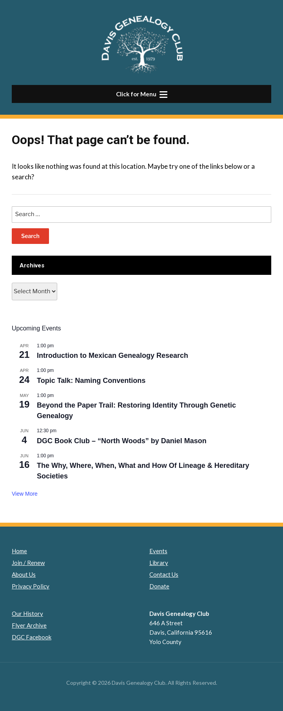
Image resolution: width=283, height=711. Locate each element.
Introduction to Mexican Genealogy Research (112, 355)
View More (25, 494)
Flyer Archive (29, 625)
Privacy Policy (30, 586)
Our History (27, 613)
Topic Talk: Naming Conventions (91, 380)
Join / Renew (28, 562)
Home (19, 550)
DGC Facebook (31, 637)
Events (158, 550)
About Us (24, 574)
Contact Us (163, 574)
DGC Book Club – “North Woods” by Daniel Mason (122, 441)
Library (158, 562)
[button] (141, 94)
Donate (159, 586)
